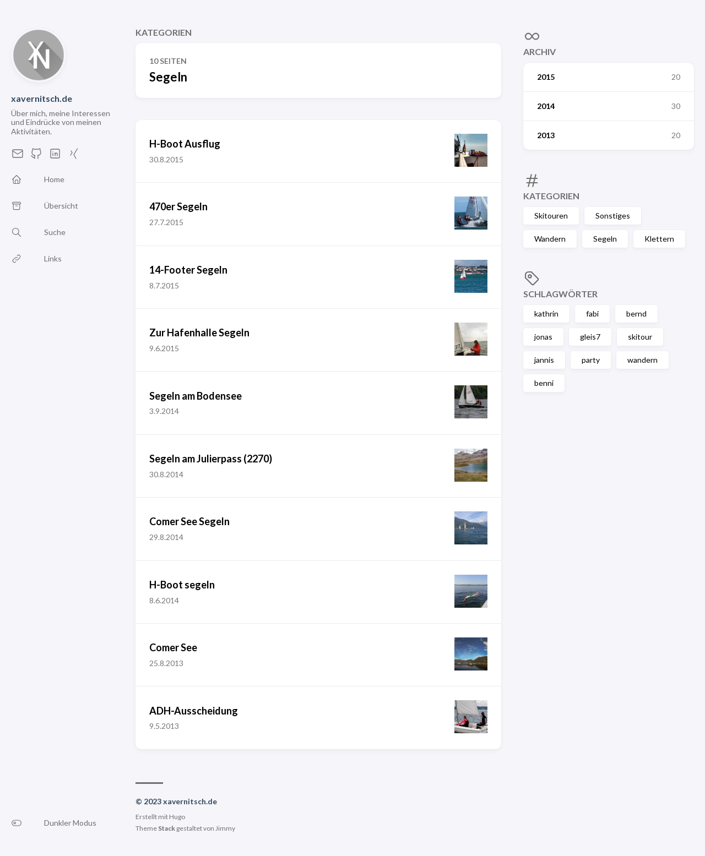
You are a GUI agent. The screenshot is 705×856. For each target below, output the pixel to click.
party (591, 359)
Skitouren (551, 215)
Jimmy (225, 828)
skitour (640, 336)
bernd (636, 313)
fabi (592, 313)
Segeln (605, 238)
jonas (543, 336)
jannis (544, 359)
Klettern (659, 238)
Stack (166, 828)
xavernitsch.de (41, 98)
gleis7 (590, 336)
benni (544, 383)
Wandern (550, 238)
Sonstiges (612, 215)
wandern (642, 359)
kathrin (546, 313)
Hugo (177, 817)
